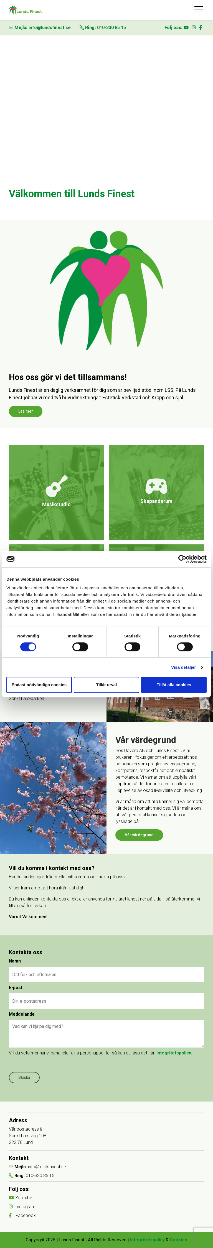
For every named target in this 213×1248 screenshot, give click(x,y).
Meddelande (22, 1014)
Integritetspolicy (173, 1053)
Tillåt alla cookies (174, 684)
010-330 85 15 (111, 27)
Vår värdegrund (139, 835)
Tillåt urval (106, 684)
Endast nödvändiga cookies (39, 684)
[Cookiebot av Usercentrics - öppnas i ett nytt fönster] (182, 559)
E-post (15, 987)
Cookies (178, 1240)
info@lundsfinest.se (50, 27)
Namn (15, 961)
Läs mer (25, 411)
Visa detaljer (183, 667)
